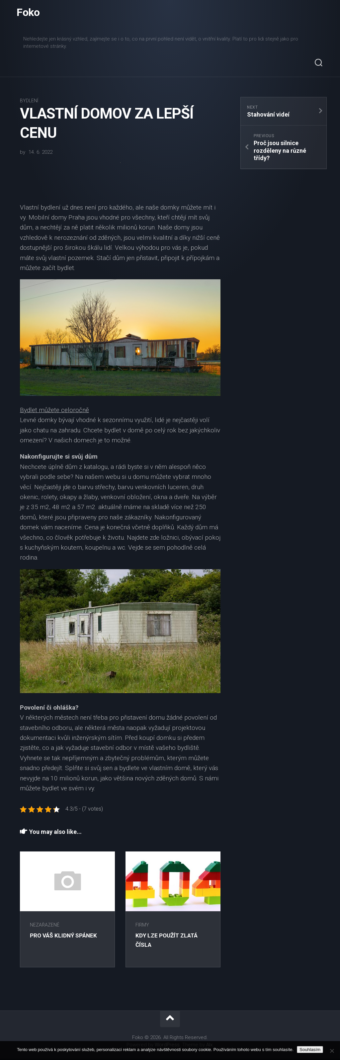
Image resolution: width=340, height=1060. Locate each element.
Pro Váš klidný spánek (65, 936)
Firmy (143, 926)
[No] (331, 1050)
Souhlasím (309, 1049)
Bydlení (29, 102)
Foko (28, 13)
